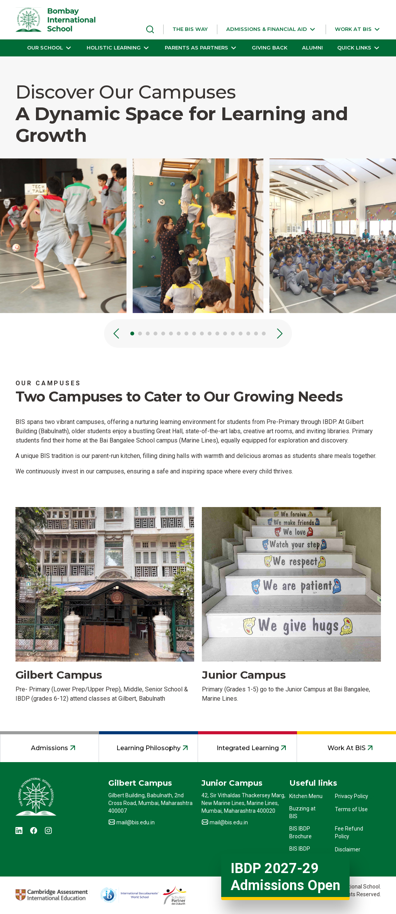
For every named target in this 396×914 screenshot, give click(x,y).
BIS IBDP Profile (299, 853)
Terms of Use (351, 809)
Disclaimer (347, 849)
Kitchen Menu (306, 796)
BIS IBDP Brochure (300, 832)
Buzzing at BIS (302, 812)
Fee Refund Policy (349, 832)
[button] (271, 29)
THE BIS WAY (190, 29)
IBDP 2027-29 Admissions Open (285, 877)
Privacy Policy (351, 796)
